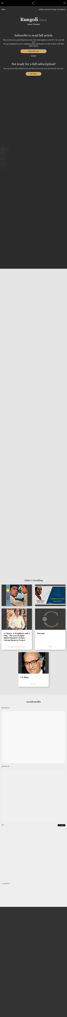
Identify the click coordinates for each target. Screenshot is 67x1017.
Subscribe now (33, 51)
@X (3, 825)
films (3, 9)
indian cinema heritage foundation (52, 9)
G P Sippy (24, 677)
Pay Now (33, 74)
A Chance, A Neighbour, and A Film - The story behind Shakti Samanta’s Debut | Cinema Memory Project (17, 636)
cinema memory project (16, 647)
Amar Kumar (33, 24)
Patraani (40, 633)
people (33, 684)
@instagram (6, 708)
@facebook (5, 766)
